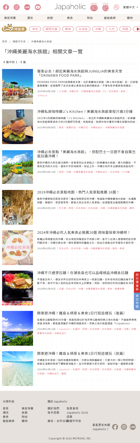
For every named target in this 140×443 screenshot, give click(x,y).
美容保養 (10, 18)
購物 (130, 18)
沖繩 (98, 29)
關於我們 (53, 408)
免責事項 (72, 408)
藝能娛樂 (110, 18)
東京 (35, 29)
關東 (68, 29)
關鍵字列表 (19, 41)
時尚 (90, 18)
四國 (125, 29)
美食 (70, 18)
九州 (112, 29)
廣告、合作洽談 (58, 421)
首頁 (4, 41)
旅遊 (50, 18)
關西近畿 (51, 29)
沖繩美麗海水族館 (41, 41)
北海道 (83, 29)
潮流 (30, 18)
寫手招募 (53, 412)
